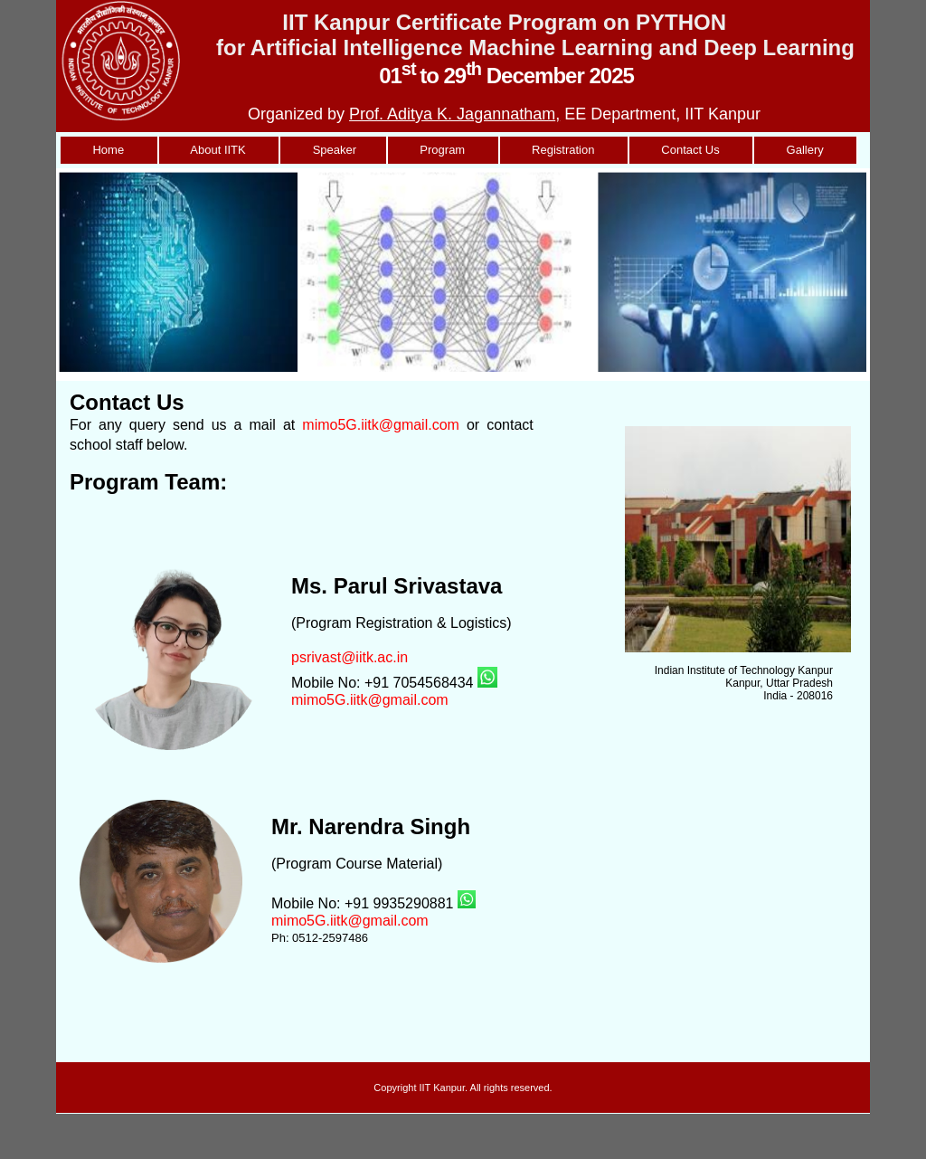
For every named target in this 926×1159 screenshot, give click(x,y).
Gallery (804, 150)
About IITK (219, 150)
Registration (563, 150)
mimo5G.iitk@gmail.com (380, 424)
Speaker (332, 150)
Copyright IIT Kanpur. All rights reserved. (462, 1087)
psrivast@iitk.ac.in (349, 657)
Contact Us (690, 150)
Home (108, 150)
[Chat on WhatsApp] (487, 682)
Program (442, 150)
